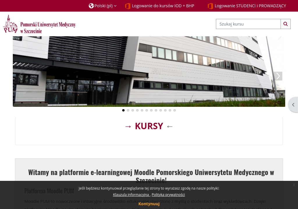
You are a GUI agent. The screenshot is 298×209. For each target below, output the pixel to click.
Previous (20, 76)
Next (278, 76)
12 (174, 110)
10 (165, 110)
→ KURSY (143, 126)
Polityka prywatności (168, 194)
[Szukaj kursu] (248, 24)
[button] (102, 5)
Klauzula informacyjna (131, 194)
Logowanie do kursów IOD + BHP (159, 6)
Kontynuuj (148, 203)
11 (170, 110)
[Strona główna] (39, 23)
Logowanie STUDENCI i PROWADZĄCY (246, 6)
